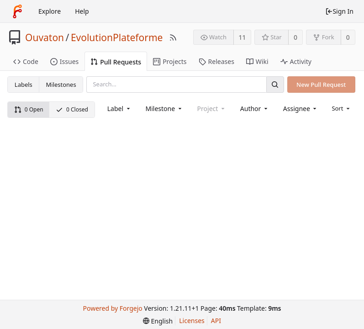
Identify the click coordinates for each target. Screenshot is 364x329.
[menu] (341, 108)
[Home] (17, 11)
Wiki (257, 61)
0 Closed (72, 109)
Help (82, 11)
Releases (216, 61)
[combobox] (119, 108)
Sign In (339, 11)
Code (25, 61)
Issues (64, 61)
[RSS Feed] (173, 37)
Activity (295, 61)
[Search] (275, 84)
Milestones (61, 84)
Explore (49, 11)
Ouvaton (44, 37)
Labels (23, 84)
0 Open (28, 109)
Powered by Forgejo (112, 308)
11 (242, 37)
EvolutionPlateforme (117, 37)
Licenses (192, 320)
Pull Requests (115, 62)
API (216, 320)
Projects (169, 61)
